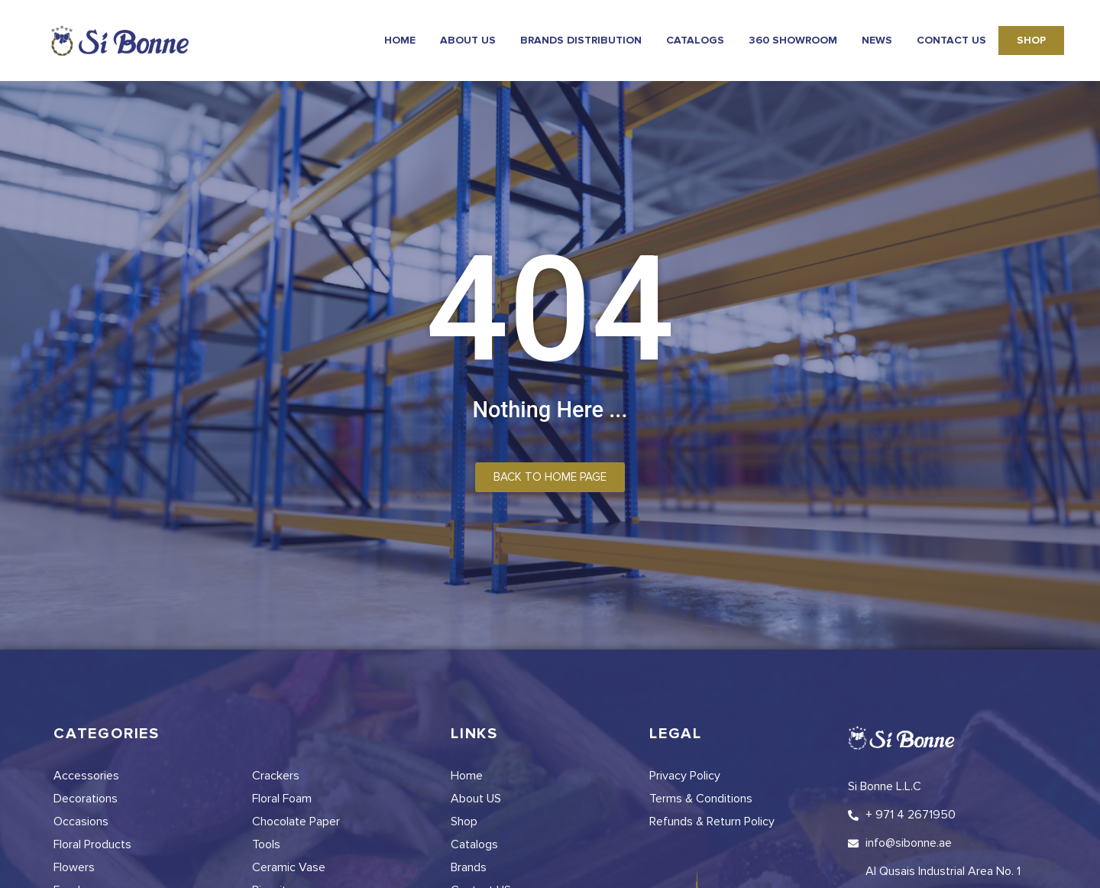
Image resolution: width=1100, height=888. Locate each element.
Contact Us (951, 40)
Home (400, 40)
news (877, 40)
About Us (468, 40)
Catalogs (695, 40)
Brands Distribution (581, 40)
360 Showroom (793, 40)
